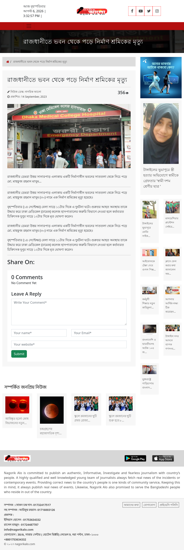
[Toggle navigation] (28, 26)
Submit (19, 354)
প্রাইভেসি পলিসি (169, 505)
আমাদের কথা (131, 505)
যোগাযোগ (149, 505)
